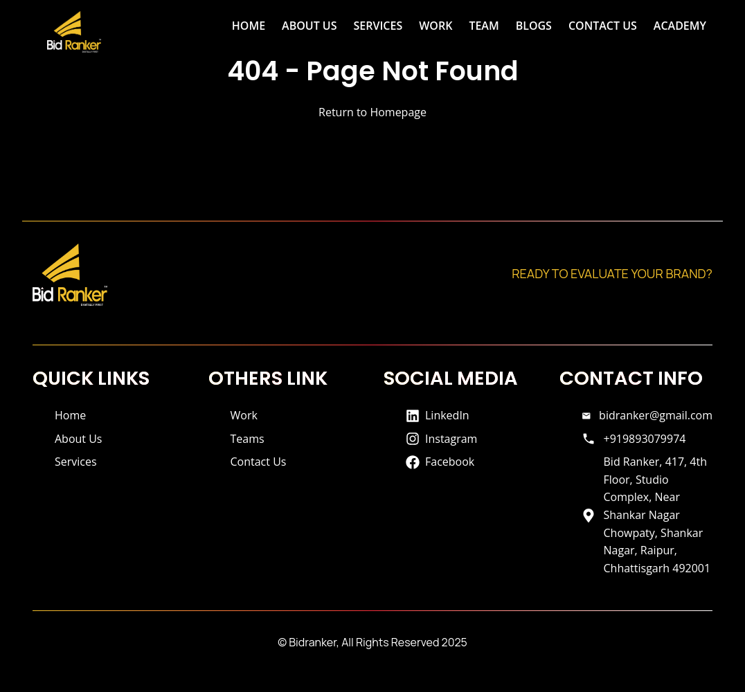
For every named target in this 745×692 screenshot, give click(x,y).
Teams (247, 438)
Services (76, 461)
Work (244, 415)
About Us (78, 438)
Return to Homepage (372, 112)
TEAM (484, 25)
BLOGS (534, 25)
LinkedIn (437, 415)
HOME (248, 25)
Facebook (440, 461)
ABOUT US (309, 25)
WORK (435, 25)
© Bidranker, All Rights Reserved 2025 (372, 642)
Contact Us (259, 461)
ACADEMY (680, 25)
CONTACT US (602, 25)
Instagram (441, 438)
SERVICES (378, 25)
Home (70, 415)
